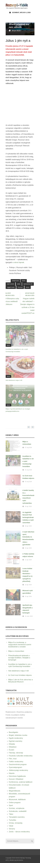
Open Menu (32, 6)
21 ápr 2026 (28, 560)
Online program (15, 802)
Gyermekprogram (15, 767)
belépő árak (15, 281)
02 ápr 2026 (28, 596)
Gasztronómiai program (18, 764)
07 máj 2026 (28, 447)
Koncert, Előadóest (16, 779)
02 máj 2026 (28, 481)
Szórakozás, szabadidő (17, 811)
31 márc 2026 (29, 616)
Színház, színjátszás (16, 808)
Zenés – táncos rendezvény (19, 832)
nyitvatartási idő (27, 284)
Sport (11, 805)
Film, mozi (13, 759)
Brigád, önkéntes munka (18, 735)
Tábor (11, 814)
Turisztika (12, 820)
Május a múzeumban (16, 651)
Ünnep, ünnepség (15, 823)
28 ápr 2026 (28, 526)
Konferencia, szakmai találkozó (20, 782)
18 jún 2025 (16, 31)
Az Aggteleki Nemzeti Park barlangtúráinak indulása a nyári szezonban (28, 517)
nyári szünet (10, 284)
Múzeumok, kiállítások (17, 799)
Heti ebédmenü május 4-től (14, 380)
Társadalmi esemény (17, 817)
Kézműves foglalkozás (17, 776)
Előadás (12, 744)
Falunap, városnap (16, 753)
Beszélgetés (13, 732)
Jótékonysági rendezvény (18, 770)
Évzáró (11, 750)
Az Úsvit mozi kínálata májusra (20, 675)
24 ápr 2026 (28, 548)
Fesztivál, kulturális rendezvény (21, 756)
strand (27, 287)
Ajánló (8, 345)
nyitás (18, 284)
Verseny (12, 829)
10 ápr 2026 (28, 584)
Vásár (11, 826)
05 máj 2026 (28, 470)
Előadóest (12, 747)
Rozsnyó (20, 287)
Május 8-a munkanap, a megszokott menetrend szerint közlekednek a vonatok (19, 644)
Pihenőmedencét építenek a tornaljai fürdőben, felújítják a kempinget (19, 658)
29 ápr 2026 (28, 506)
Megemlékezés (14, 791)
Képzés (12, 773)
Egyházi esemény (15, 741)
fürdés (23, 281)
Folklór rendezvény (16, 761)
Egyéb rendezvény (16, 738)
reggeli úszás (11, 287)
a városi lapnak (18, 262)
